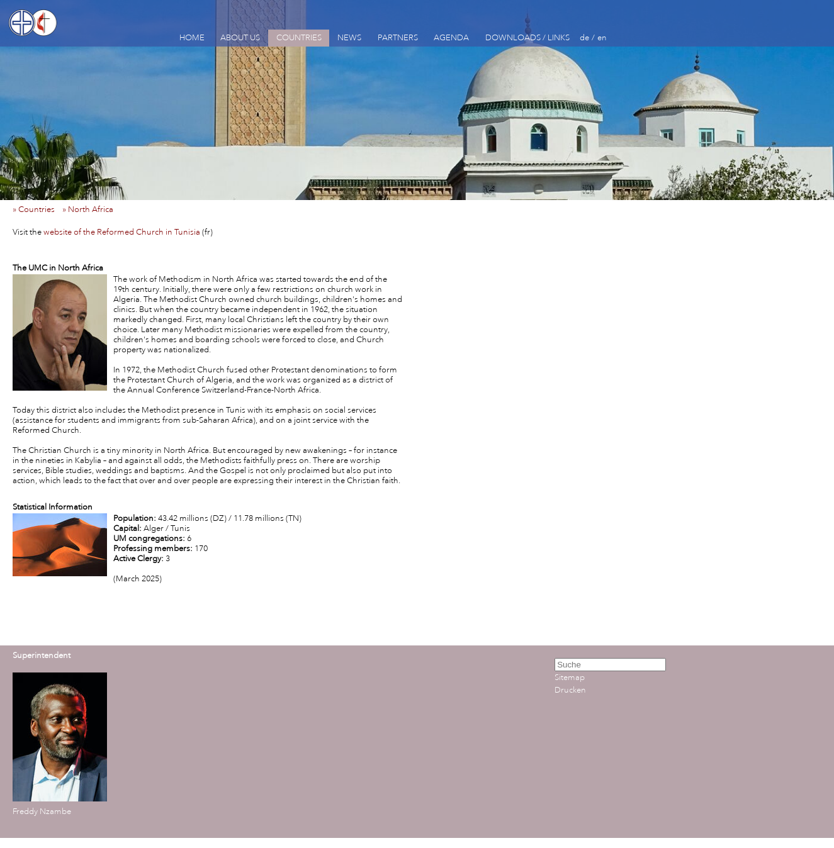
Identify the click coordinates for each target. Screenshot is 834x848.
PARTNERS (398, 38)
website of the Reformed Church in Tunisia (121, 232)
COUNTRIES (299, 38)
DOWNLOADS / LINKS (527, 38)
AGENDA (451, 38)
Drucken (570, 690)
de (584, 38)
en (602, 38)
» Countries (36, 209)
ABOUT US (240, 38)
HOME (192, 38)
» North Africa (90, 209)
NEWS (349, 38)
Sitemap (570, 677)
